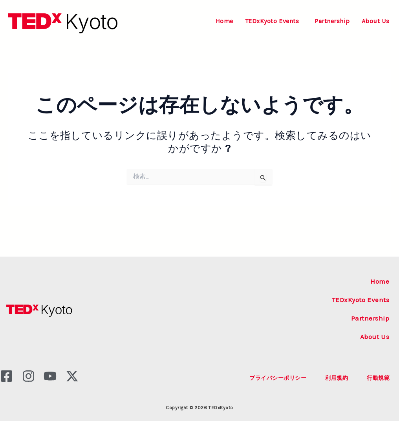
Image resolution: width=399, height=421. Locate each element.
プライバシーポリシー (277, 378)
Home (224, 21)
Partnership (332, 21)
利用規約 (336, 378)
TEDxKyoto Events (272, 21)
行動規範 (378, 378)
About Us (376, 21)
